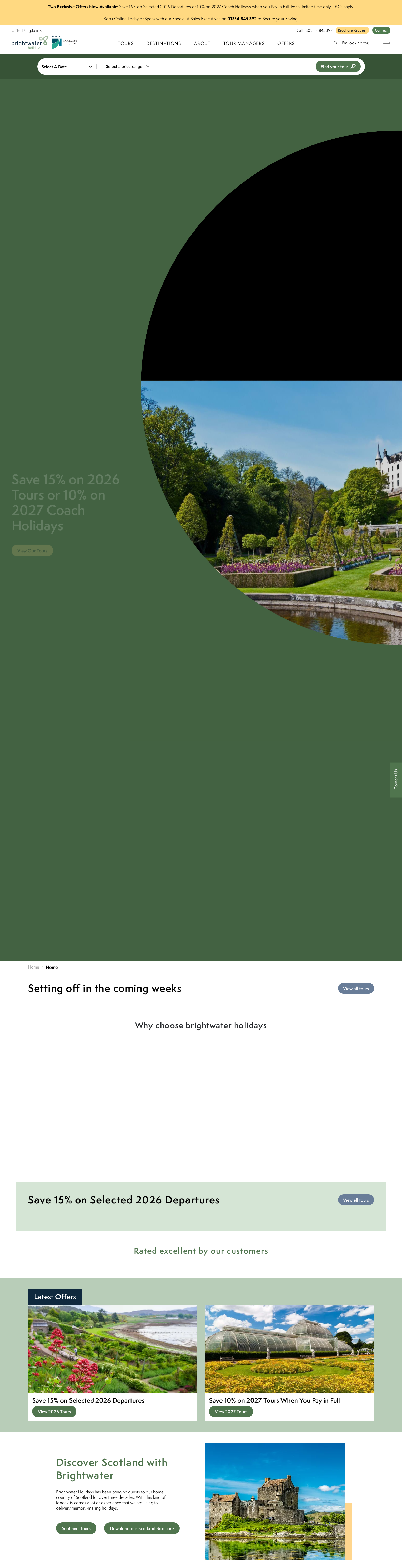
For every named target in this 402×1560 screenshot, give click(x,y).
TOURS (126, 43)
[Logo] (45, 43)
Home (33, 967)
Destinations (163, 43)
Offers (286, 43)
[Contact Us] (396, 780)
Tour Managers (244, 43)
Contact (381, 30)
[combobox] (131, 66)
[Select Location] (25, 30)
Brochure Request (352, 30)
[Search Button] (386, 43)
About (202, 43)
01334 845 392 (320, 30)
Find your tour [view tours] (338, 66)
